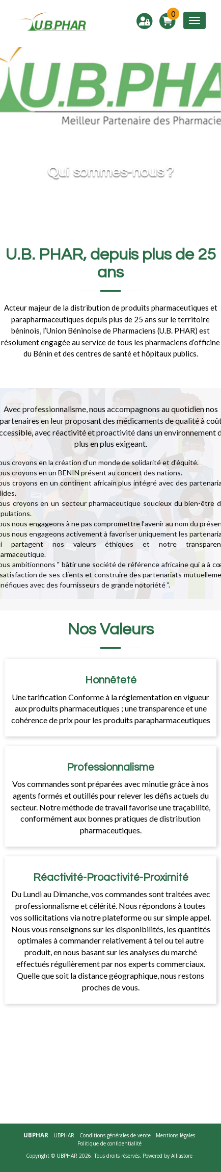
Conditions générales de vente (115, 1135)
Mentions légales (175, 1135)
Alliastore (181, 1155)
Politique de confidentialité (109, 1143)
